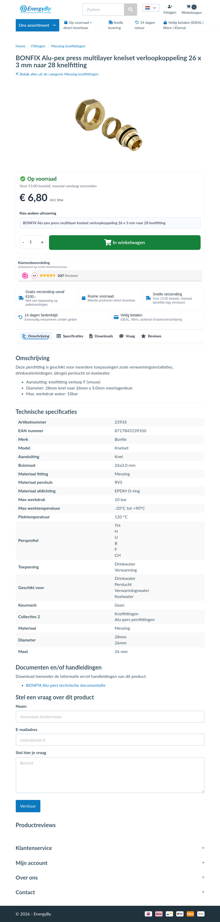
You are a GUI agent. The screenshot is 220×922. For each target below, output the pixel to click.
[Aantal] (32, 242)
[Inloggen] (170, 9)
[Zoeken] (103, 9)
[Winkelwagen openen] (191, 9)
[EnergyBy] (36, 9)
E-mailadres (26, 729)
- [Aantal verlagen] (23, 242)
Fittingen (38, 46)
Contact (25, 892)
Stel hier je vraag (31, 752)
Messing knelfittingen (68, 46)
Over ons (27, 877)
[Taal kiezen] (151, 8)
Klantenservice (34, 848)
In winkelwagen (124, 242)
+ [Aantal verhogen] (42, 242)
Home (20, 46)
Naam (21, 706)
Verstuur (28, 805)
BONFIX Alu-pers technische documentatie (66, 685)
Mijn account (31, 863)
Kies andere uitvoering (38, 213)
